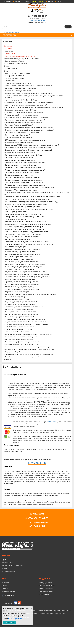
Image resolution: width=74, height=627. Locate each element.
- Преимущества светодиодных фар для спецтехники (22, 167)
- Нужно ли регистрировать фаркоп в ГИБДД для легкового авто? (26, 232)
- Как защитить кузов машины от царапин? (18, 309)
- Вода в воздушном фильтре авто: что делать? (20, 302)
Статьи (59, 1)
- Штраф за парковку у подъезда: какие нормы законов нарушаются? (28, 224)
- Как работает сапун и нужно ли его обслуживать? (21, 357)
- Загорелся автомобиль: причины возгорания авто (21, 284)
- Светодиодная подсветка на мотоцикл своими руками (23, 180)
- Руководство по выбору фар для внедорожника (21, 115)
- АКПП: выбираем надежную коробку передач (20, 287)
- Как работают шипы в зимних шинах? (17, 239)
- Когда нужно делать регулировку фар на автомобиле (23, 122)
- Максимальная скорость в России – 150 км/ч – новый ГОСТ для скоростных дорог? (33, 197)
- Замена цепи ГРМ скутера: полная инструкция (20, 190)
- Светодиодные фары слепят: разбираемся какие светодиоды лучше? (28, 209)
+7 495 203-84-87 (37, 463)
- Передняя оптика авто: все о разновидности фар (21, 344)
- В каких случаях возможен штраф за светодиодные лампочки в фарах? (29, 130)
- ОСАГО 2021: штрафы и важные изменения (19, 327)
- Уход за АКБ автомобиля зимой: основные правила (22, 237)
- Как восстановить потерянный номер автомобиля (21, 314)
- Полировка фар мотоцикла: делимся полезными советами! (24, 185)
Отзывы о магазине (8, 591)
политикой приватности (15, 618)
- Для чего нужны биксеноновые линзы (17, 83)
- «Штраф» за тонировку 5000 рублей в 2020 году (21, 100)
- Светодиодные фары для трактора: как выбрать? (21, 172)
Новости (50, 1)
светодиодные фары (14, 32)
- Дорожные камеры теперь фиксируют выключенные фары (24, 319)
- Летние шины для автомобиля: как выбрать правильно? (23, 307)
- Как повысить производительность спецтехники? (21, 262)
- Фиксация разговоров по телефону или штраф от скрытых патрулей (28, 334)
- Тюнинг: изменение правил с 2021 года (18, 329)
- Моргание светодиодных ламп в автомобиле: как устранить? (25, 204)
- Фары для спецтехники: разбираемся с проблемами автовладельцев (28, 127)
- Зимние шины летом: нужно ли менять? (18, 91)
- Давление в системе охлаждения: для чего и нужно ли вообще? (26, 242)
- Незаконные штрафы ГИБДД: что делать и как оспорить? (24, 227)
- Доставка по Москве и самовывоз (16, 63)
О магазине (7, 1)
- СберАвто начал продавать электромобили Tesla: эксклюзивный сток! (28, 354)
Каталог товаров (9, 35)
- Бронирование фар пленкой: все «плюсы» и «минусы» (23, 214)
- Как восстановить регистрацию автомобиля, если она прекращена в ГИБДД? (31, 202)
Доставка (17, 1)
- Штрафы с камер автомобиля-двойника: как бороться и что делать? (28, 150)
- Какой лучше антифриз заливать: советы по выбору (22, 249)
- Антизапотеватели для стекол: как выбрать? (19, 279)
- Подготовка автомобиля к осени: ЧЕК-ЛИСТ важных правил (25, 322)
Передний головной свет (47, 585)
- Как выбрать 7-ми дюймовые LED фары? (18, 125)
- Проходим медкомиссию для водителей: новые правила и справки (27, 147)
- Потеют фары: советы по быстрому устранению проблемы (24, 162)
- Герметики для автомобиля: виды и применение (21, 282)
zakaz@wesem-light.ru (37, 20)
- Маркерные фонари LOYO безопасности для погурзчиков (24, 217)
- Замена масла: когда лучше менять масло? (19, 252)
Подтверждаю (9, 622)
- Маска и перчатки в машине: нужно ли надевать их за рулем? (25, 105)
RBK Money (52, 422)
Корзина (4, 559)
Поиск (68, 27)
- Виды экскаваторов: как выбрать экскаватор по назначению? (25, 272)
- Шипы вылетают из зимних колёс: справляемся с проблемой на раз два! (29, 349)
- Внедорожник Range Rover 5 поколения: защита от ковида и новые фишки (30, 352)
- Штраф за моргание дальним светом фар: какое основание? (25, 222)
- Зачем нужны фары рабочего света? (17, 135)
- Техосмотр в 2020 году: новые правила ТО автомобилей (23, 112)
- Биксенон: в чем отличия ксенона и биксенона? (20, 165)
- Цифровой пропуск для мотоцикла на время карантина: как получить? (28, 86)
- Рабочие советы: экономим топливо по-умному (20, 337)
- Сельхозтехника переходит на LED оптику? (19, 175)
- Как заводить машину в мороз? (15, 247)
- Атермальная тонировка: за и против (17, 292)
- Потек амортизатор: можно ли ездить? (17, 299)
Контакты (7, 359)
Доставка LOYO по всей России (12, 565)
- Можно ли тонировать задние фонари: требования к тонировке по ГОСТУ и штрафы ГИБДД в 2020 (36, 193)
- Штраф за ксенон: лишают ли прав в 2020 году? (20, 110)
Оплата (26, 1)
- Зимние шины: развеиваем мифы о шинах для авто (22, 152)
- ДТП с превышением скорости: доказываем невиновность (24, 140)
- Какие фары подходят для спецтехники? (18, 259)
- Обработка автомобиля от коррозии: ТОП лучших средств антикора (27, 277)
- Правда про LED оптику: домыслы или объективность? (23, 177)
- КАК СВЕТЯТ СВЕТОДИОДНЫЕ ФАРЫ (17, 73)
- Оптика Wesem (9, 81)
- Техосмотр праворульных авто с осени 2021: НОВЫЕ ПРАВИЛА (26, 324)
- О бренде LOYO (9, 54)
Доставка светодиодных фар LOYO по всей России (21, 59)
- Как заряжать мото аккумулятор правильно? (20, 88)
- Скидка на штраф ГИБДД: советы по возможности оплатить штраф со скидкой (31, 145)
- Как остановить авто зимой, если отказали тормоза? (22, 254)
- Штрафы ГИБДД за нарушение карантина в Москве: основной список (28, 93)
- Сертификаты (9, 48)
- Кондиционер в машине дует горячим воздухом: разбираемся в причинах (30, 294)
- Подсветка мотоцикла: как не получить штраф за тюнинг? (24, 170)
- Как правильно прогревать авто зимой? (18, 257)
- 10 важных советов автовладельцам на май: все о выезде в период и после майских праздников (33, 96)
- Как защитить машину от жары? (15, 297)
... (65, 1)
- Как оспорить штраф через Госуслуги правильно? (21, 342)
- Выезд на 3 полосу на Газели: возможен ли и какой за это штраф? (27, 199)
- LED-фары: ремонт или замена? (15, 219)
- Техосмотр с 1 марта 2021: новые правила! (19, 269)
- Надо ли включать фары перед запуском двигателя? (22, 207)
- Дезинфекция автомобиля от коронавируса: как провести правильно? (28, 244)
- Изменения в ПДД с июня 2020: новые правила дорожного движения (28, 102)
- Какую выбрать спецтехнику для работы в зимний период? (24, 264)
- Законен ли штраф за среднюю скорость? (18, 142)
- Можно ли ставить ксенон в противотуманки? (20, 160)
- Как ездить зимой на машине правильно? (18, 339)
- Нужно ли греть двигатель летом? (16, 212)
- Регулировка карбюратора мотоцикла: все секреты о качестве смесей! (29, 187)
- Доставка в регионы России (14, 61)
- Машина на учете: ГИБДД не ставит (16, 332)
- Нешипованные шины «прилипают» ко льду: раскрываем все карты (27, 347)
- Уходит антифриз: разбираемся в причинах (19, 304)
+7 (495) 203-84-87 (38, 16)
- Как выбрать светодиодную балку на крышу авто (21, 132)
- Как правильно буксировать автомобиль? (19, 317)
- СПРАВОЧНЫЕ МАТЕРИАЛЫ (14, 78)
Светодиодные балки (46, 588)
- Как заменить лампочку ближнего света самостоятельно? (24, 120)
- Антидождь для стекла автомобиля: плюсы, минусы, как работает (27, 274)
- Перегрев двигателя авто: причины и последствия (21, 289)
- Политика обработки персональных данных (19, 56)
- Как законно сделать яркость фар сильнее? (19, 157)
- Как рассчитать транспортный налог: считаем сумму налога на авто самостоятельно (33, 107)
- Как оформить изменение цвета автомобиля (20, 312)
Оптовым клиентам (10, 68)
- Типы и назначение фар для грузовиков (18, 137)
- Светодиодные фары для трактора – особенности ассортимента (26, 117)
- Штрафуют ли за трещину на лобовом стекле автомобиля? (24, 229)
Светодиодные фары (46, 583)
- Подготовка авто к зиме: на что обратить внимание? (22, 234)
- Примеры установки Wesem (14, 76)
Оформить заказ (7, 562)
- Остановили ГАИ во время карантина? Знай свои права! (23, 182)
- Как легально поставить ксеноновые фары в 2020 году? (23, 155)
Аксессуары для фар (46, 591)
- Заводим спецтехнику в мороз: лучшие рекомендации (23, 267)
